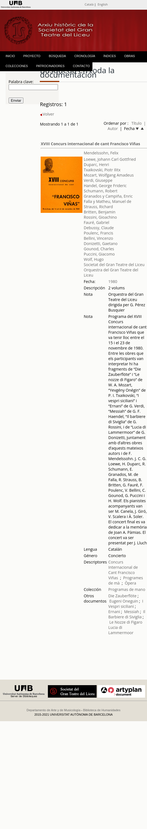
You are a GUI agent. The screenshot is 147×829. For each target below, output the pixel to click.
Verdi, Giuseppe (98, 180)
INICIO (10, 56)
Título (136, 123)
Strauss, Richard (98, 206)
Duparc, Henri (96, 164)
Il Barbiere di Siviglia (126, 614)
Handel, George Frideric (105, 185)
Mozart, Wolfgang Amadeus (109, 175)
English (103, 4)
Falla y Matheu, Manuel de (107, 201)
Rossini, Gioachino (100, 217)
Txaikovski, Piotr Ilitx (102, 169)
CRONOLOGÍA (84, 56)
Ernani (114, 611)
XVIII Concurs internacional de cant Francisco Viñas (90, 143)
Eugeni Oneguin (123, 601)
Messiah (131, 611)
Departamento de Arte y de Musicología (53, 710)
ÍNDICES (109, 56)
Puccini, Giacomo (99, 254)
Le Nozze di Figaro (125, 622)
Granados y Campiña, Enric (108, 196)
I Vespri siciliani (125, 603)
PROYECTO (32, 56)
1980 (112, 281)
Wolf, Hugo (94, 259)
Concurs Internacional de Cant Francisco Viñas (123, 569)
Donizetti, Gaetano (101, 243)
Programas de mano (126, 589)
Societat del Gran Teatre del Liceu (114, 264)
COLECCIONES (17, 66)
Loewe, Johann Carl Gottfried (110, 159)
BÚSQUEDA (57, 56)
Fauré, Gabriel (96, 222)
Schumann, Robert (100, 190)
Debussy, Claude (99, 227)
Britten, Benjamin (100, 212)
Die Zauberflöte (122, 595)
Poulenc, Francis (98, 233)
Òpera (130, 583)
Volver (47, 114)
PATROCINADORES (50, 66)
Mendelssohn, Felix (101, 152)
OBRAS (129, 56)
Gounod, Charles (99, 248)
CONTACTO (81, 66)
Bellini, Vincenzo (98, 238)
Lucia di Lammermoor (120, 630)
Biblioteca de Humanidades (102, 710)
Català (89, 4)
